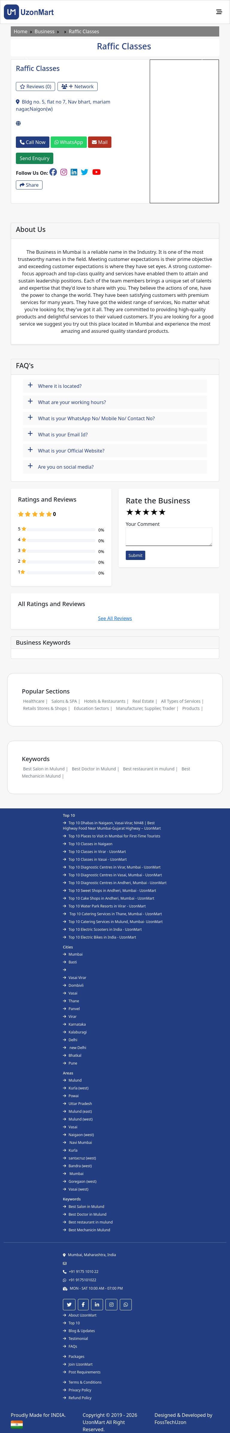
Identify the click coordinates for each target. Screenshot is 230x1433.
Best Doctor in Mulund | (95, 769)
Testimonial (75, 1338)
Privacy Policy (77, 1390)
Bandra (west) (77, 1165)
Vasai (70, 993)
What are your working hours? (67, 401)
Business (45, 31)
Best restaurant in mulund (88, 1222)
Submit (135, 555)
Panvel (71, 1008)
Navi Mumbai (77, 1142)
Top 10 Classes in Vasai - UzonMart (95, 859)
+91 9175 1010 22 (84, 1271)
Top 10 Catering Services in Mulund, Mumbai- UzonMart (113, 921)
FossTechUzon (170, 1422)
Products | (192, 708)
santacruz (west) (79, 1158)
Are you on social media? (61, 466)
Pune (70, 1063)
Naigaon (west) (78, 1134)
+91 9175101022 (82, 1279)
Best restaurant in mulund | (150, 769)
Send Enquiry (34, 158)
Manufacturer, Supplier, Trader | (147, 708)
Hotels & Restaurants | (106, 701)
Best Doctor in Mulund (84, 1214)
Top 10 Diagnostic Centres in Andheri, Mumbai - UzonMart (115, 882)
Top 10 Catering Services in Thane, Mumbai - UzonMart (112, 913)
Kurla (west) (75, 1088)
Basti (70, 962)
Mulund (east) (77, 1111)
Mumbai (73, 954)
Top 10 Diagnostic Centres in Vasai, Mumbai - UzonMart (112, 875)
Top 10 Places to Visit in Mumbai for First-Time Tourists (111, 836)
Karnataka (74, 1024)
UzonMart (94, 1422)
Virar (70, 1016)
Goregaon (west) (79, 1181)
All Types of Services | (182, 701)
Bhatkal (72, 1055)
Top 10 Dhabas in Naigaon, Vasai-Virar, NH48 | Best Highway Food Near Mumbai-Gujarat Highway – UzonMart (112, 825)
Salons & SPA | (66, 701)
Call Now (33, 142)
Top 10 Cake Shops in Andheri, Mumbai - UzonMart (108, 898)
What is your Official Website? (66, 450)
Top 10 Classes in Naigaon (87, 843)
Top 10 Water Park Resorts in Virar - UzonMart (104, 906)
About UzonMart (79, 1315)
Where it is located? (54, 385)
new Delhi (74, 1047)
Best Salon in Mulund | (45, 769)
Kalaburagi (75, 1032)
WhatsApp (69, 142)
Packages (73, 1356)
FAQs (70, 1346)
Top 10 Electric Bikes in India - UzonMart (99, 937)
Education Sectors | (93, 708)
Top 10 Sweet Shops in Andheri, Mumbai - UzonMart (109, 890)
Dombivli (73, 985)
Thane (71, 1001)
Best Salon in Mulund (83, 1206)
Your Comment (143, 524)
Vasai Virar (74, 977)
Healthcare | (35, 701)
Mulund (72, 1080)
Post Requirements (82, 1372)
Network (77, 86)
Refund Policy (77, 1397)
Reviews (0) (35, 86)
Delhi (70, 1039)
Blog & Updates (79, 1330)
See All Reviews (115, 618)
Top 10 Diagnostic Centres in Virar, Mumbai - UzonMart (112, 867)
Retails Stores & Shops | (46, 708)
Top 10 (71, 1323)
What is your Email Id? (58, 434)
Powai (71, 1095)
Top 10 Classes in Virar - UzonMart (94, 851)
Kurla (70, 1150)
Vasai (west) (75, 1189)
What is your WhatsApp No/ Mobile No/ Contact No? (91, 417)
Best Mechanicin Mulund (86, 1229)
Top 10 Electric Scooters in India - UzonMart (102, 929)
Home (21, 31)
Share (29, 185)
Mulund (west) (78, 1119)
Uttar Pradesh (77, 1103)
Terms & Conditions (82, 1382)
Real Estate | (144, 701)
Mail (100, 142)
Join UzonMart (78, 1364)
